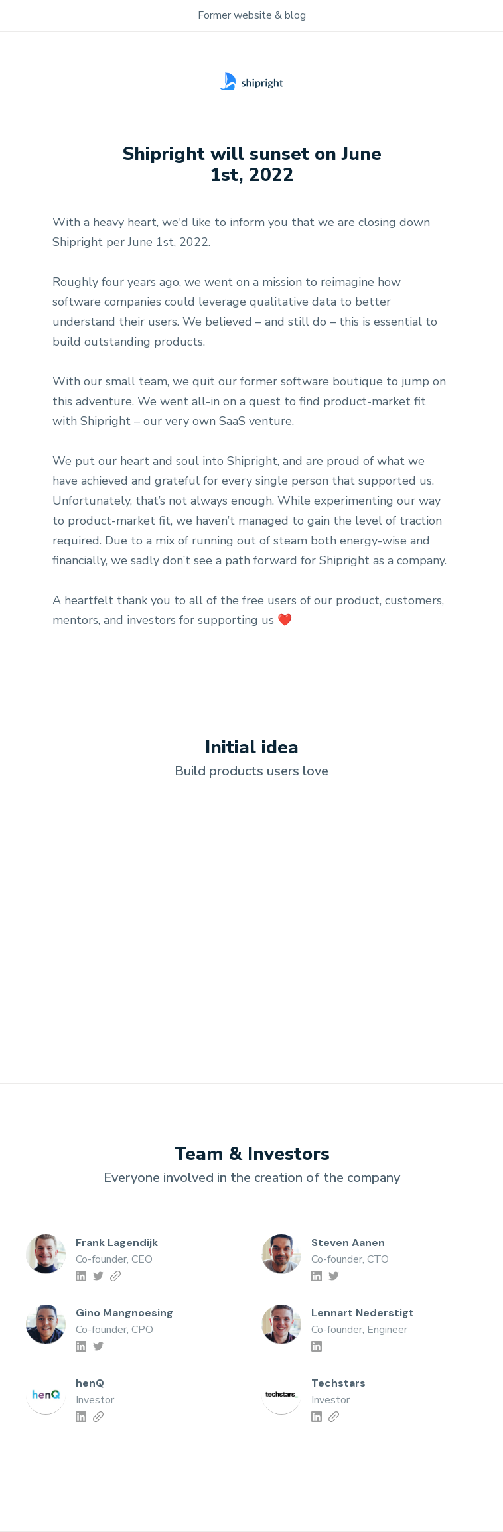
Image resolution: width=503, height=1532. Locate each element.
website (253, 15)
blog (295, 15)
